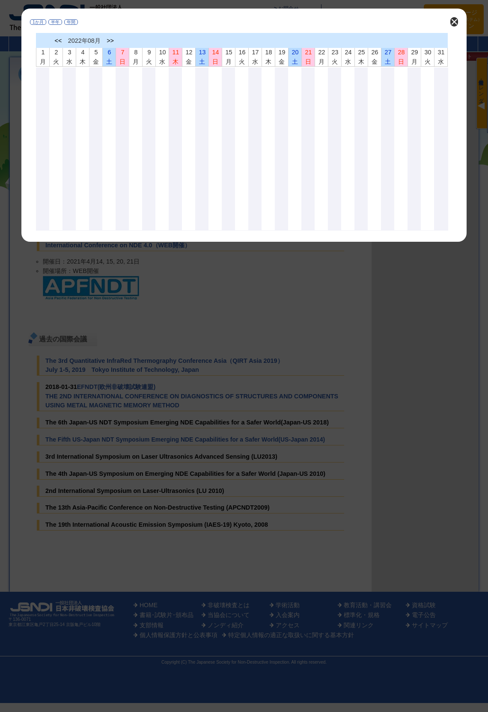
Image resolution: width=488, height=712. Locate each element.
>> (110, 40)
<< (58, 40)
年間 (71, 22)
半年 (55, 22)
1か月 (38, 22)
